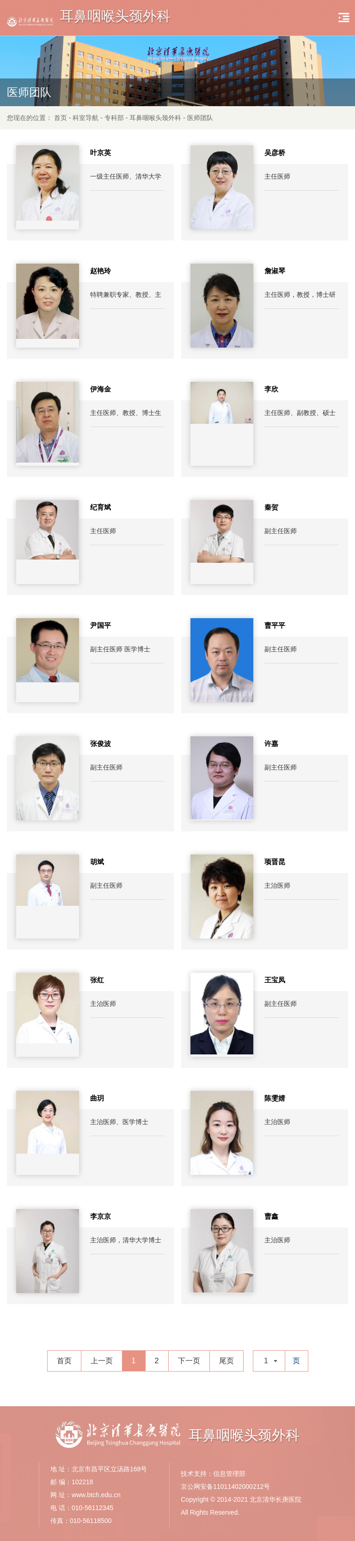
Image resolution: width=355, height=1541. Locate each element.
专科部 (114, 117)
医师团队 (200, 117)
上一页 (102, 1361)
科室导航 (85, 117)
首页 (60, 117)
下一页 (189, 1361)
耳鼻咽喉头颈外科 (155, 117)
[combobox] (269, 1361)
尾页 (226, 1361)
